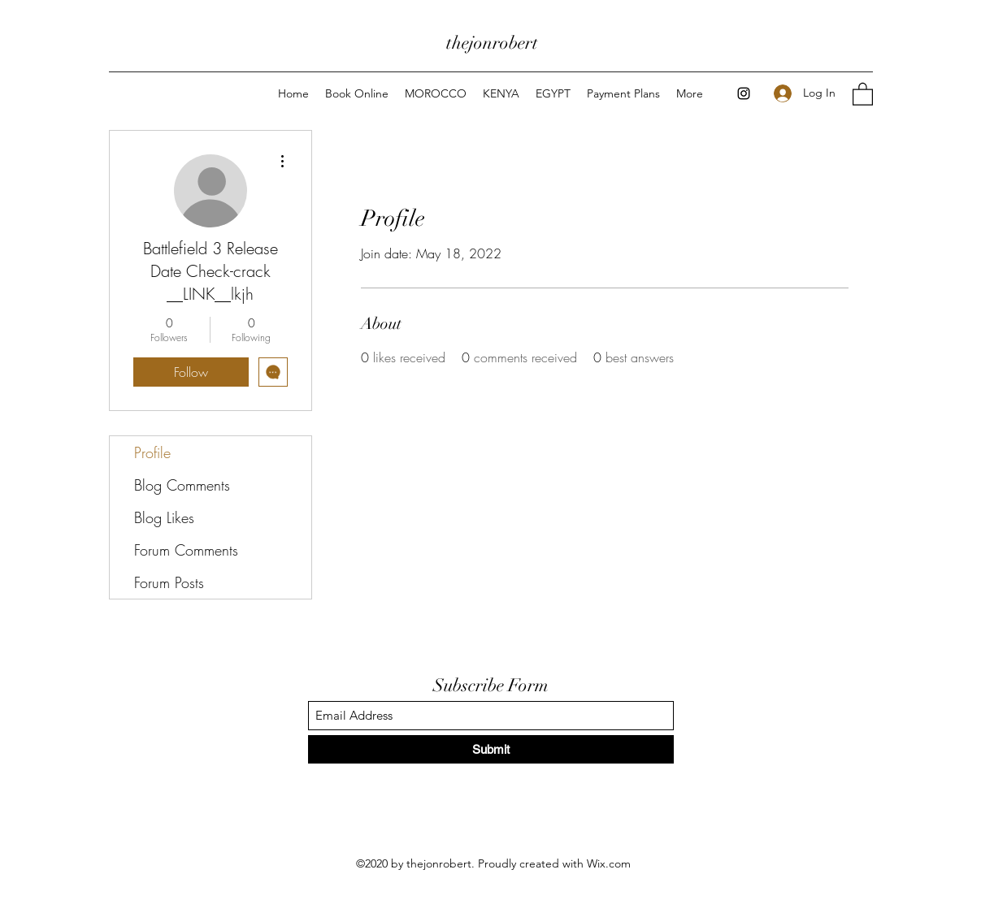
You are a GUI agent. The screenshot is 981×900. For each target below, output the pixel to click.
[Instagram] (744, 93)
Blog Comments (182, 485)
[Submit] (491, 749)
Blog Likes (164, 517)
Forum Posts (169, 582)
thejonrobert (492, 43)
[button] (863, 93)
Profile (152, 452)
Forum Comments (186, 550)
